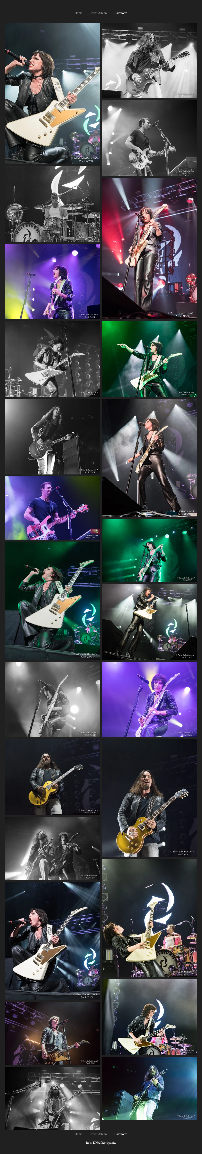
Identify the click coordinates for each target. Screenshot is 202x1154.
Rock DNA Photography (101, 1143)
